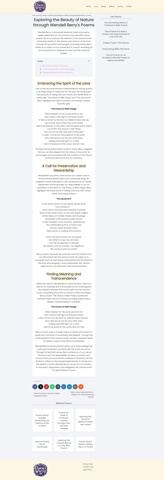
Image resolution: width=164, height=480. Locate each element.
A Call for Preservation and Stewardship (58, 69)
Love (96, 6)
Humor (120, 6)
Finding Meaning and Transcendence (57, 72)
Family (103, 6)
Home (88, 6)
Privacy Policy (88, 464)
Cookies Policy (88, 467)
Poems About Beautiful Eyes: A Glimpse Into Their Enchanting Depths (82, 394)
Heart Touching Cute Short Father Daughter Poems (47, 394)
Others (129, 6)
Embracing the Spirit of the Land (55, 66)
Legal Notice (87, 470)
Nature (112, 6)
